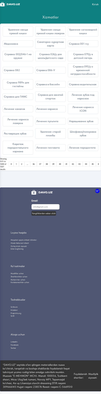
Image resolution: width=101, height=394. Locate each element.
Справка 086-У (45, 70)
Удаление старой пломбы (50, 133)
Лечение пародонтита (82, 147)
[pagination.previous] (11, 164)
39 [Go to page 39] (53, 164)
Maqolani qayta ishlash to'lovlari (24, 240)
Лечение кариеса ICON (83, 109)
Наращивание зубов (81, 121)
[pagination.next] (98, 164)
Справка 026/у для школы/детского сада (50, 56)
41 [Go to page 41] (66, 164)
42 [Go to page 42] (73, 164)
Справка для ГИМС (15, 96)
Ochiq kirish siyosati (19, 246)
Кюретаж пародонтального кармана (17, 147)
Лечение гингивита (47, 147)
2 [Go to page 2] (21, 164)
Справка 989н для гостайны (18, 84)
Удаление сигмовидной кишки (83, 31)
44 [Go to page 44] (86, 164)
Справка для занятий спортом (50, 96)
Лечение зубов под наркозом (83, 96)
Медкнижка (11, 43)
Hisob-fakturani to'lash (20, 243)
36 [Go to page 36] (33, 164)
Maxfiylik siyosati (93, 375)
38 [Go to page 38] (47, 164)
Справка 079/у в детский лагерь (83, 56)
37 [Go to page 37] (40, 164)
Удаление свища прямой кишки (18, 31)
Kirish (95, 4)
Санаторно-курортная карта (50, 43)
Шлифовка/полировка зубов (83, 133)
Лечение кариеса (47, 108)
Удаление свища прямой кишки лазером (50, 31)
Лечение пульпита (47, 121)
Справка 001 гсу (79, 43)
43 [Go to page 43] (79, 164)
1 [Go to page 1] (16, 164)
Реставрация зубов (15, 133)
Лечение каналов (14, 108)
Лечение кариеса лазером (18, 121)
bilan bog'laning (17, 249)
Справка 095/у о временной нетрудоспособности (83, 70)
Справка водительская (83, 84)
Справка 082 (12, 70)
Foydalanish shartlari (80, 375)
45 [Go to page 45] (93, 164)
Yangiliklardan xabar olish (44, 213)
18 (97, 191)
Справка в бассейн (48, 84)
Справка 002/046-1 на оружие (17, 56)
